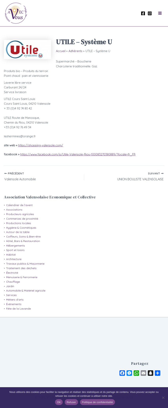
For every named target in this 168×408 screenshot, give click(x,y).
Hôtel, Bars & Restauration (23, 241)
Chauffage (13, 281)
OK (59, 402)
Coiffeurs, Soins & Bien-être (23, 236)
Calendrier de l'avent (19, 205)
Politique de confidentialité (97, 402)
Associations (14, 209)
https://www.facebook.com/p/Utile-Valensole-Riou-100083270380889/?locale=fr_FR (77, 154)
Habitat (11, 254)
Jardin (10, 286)
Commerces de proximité (22, 218)
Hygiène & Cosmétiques (21, 227)
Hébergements (15, 245)
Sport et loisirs (15, 250)
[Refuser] (163, 398)
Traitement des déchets (21, 268)
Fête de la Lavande (18, 308)
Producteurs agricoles (20, 214)
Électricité (12, 272)
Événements (13, 304)
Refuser (71, 402)
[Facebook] (143, 13)
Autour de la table (17, 232)
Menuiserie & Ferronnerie (21, 277)
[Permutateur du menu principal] (160, 13)
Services (11, 295)
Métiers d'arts (15, 299)
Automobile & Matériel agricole (25, 290)
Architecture (13, 259)
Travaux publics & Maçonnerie (25, 263)
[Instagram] (150, 13)
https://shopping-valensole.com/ (40, 145)
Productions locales (18, 223)
